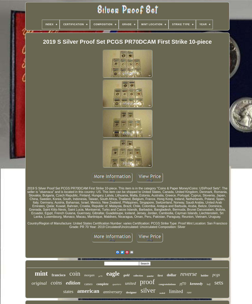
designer (131, 292)
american (88, 291)
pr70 (100, 276)
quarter (150, 276)
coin (74, 273)
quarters (116, 284)
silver (148, 290)
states (68, 291)
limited (176, 291)
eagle (113, 273)
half (208, 284)
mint (41, 273)
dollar (171, 275)
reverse (188, 274)
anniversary (112, 292)
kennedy (196, 284)
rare (189, 292)
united (130, 283)
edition (73, 283)
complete (102, 284)
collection (138, 275)
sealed (162, 293)
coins (56, 283)
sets (218, 282)
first (160, 275)
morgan (89, 275)
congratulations (167, 284)
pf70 (183, 284)
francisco (59, 275)
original (39, 283)
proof (147, 282)
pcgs (216, 274)
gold (126, 275)
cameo (88, 284)
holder (204, 275)
